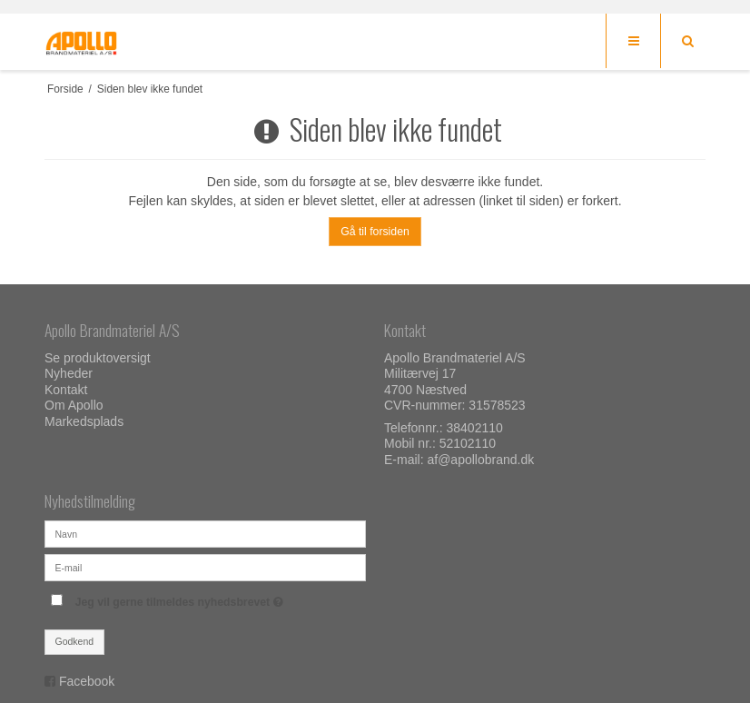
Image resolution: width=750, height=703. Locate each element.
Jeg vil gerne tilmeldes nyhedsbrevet (220, 598)
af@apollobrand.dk (480, 459)
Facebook (86, 681)
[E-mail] (205, 566)
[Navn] (205, 533)
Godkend (74, 641)
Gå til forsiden (375, 231)
